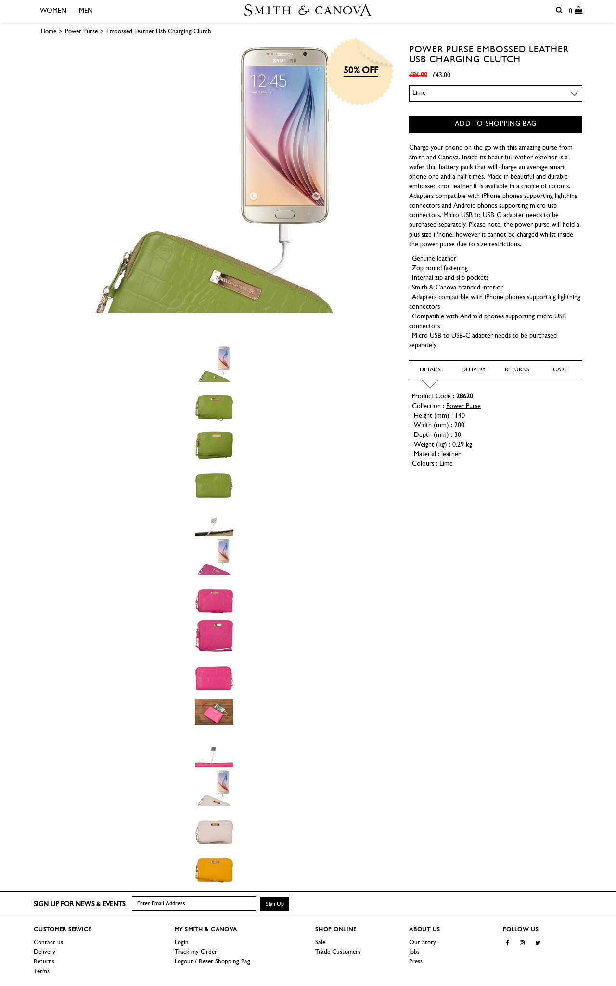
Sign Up (275, 904)
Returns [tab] (517, 370)
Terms (42, 971)
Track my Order (196, 952)
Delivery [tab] (474, 370)
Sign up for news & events (79, 904)
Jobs (414, 952)
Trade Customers (337, 952)
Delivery (44, 952)
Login (182, 942)
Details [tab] (430, 370)
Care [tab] (560, 370)
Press (416, 962)
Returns (44, 962)
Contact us (48, 942)
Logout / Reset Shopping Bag (212, 962)
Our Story (422, 942)
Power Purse (441, 49)
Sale (320, 942)
